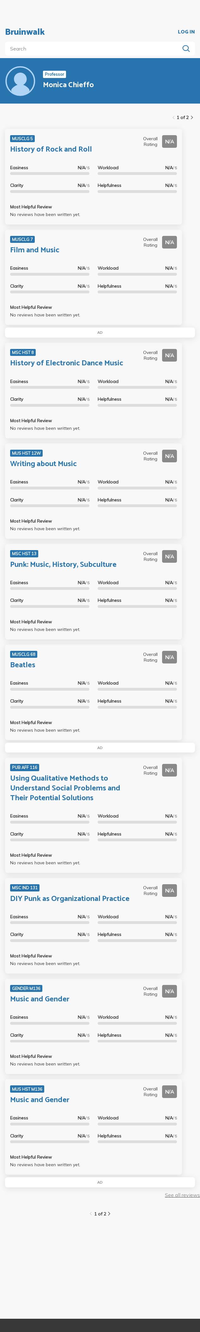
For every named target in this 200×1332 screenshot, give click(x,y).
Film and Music (34, 250)
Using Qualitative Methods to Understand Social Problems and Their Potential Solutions (65, 788)
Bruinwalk (25, 32)
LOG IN (186, 32)
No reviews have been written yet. (45, 214)
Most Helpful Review (31, 207)
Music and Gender (40, 999)
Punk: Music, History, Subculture (63, 565)
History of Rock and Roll (51, 149)
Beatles (22, 665)
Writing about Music (43, 464)
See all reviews (182, 1195)
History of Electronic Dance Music (66, 363)
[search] (93, 49)
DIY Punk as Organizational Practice (70, 899)
